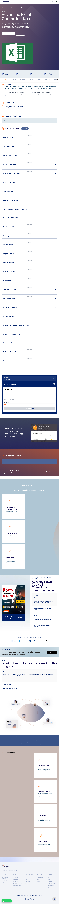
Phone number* (6, 402)
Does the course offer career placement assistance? (42, 609)
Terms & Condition (51, 883)
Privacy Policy (50, 885)
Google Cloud (27, 883)
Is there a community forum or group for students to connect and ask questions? (42, 620)
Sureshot (38, 881)
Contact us (50, 881)
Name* (5, 391)
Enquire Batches (49, 471)
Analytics (15, 887)
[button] (44, 596)
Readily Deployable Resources (10, 688)
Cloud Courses (16, 881)
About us (49, 877)
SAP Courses (15, 879)
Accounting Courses (17, 885)
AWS (26, 879)
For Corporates (5, 882)
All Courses (15, 877)
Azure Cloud (27, 881)
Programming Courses (17, 883)
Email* (5, 397)
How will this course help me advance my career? (42, 596)
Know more (7, 678)
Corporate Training (7, 684)
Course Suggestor (40, 877)
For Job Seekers (5, 880)
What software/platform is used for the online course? (43, 614)
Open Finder (52, 652)
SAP (25, 877)
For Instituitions (5, 884)
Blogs (37, 879)
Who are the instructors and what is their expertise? (42, 626)
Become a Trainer (5, 887)
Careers (49, 879)
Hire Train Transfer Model (9, 671)
